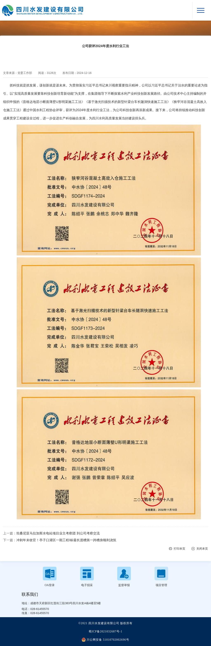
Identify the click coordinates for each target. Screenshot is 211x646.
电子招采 (87, 585)
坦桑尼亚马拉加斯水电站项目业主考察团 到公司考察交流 (58, 533)
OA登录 (50, 585)
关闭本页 (202, 548)
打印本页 (179, 548)
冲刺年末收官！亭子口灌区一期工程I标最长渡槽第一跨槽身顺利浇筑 (66, 540)
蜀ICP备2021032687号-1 (105, 631)
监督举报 (124, 585)
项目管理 (161, 585)
